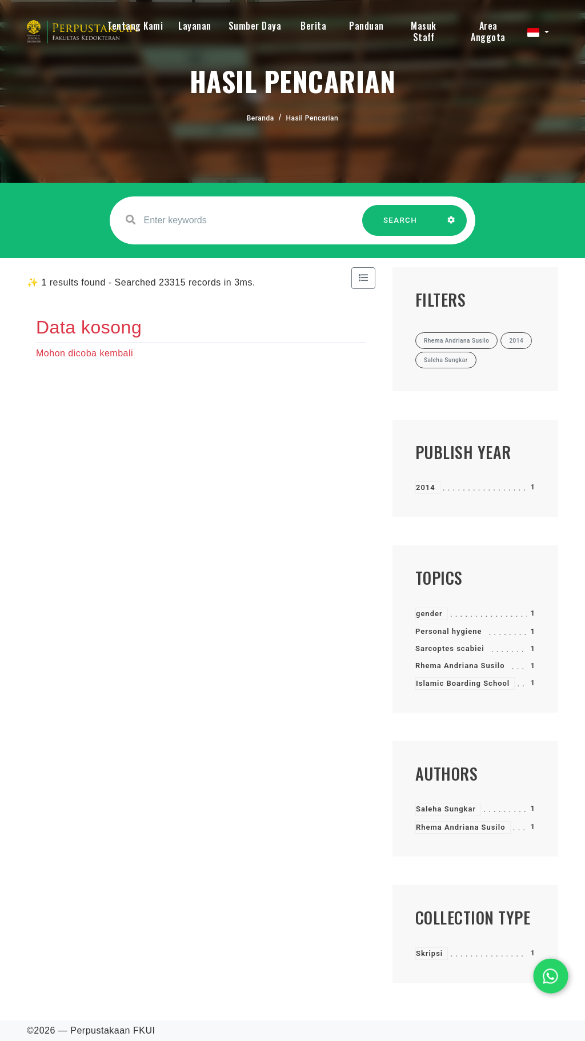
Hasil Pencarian (312, 118)
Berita (313, 26)
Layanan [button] (194, 26)
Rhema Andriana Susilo (460, 665)
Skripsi (429, 953)
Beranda (260, 118)
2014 (425, 487)
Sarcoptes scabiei (449, 648)
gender (429, 613)
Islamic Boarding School (463, 683)
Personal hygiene (448, 631)
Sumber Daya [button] (255, 26)
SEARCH (400, 226)
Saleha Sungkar (446, 809)
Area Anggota (488, 31)
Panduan (366, 26)
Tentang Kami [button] (135, 26)
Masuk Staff (423, 31)
